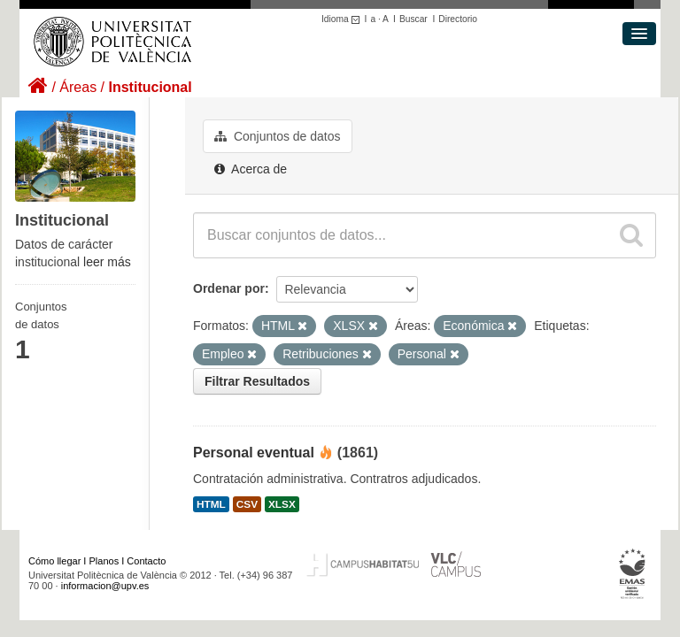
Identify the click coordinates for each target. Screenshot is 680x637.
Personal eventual (253, 452)
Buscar (413, 19)
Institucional (149, 87)
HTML (211, 504)
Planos (104, 561)
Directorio (457, 19)
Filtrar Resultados (257, 381)
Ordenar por (229, 288)
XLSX (282, 504)
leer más (107, 262)
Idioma (343, 19)
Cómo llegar (54, 561)
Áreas (78, 87)
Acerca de (250, 169)
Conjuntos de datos (277, 136)
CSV (247, 504)
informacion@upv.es (105, 585)
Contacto (146, 561)
